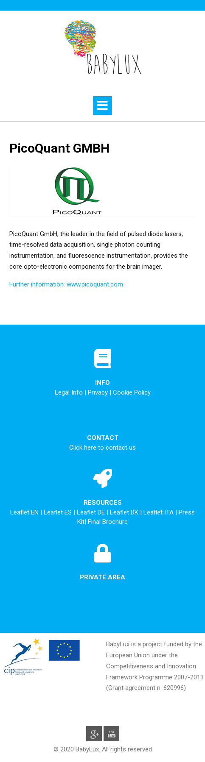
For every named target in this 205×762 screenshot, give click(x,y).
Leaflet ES (58, 512)
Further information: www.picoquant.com (66, 284)
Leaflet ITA (159, 512)
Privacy (98, 392)
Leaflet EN (25, 512)
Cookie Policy (132, 392)
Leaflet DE (92, 512)
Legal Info (69, 392)
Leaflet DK (125, 512)
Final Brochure (108, 522)
